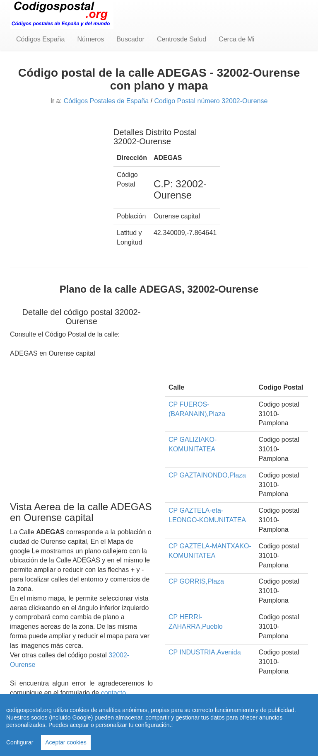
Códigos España (40, 39)
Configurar (20, 742)
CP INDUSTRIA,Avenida (205, 652)
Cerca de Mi (236, 39)
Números (90, 39)
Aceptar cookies (66, 742)
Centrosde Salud (181, 39)
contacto (113, 692)
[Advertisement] (55, 160)
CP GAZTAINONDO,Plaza (207, 475)
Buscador (130, 39)
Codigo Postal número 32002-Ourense (210, 100)
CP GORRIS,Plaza (196, 581)
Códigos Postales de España (106, 100)
